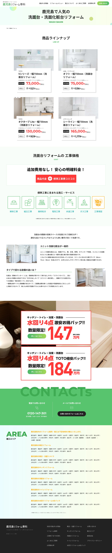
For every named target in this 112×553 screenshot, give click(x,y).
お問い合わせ (103, 3)
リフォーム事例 (52, 531)
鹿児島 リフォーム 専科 (11, 533)
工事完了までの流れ (53, 536)
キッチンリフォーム (73, 531)
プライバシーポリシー (94, 540)
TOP (7, 28)
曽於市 (82, 435)
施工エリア (91, 531)
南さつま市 (89, 435)
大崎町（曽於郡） (36, 440)
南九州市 (96, 435)
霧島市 (40, 435)
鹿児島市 (33, 435)
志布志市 (33, 438)
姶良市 (60, 435)
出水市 (65, 435)
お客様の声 (91, 3)
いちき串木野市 (42, 438)
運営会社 (90, 536)
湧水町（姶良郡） (91, 438)
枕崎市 (57, 438)
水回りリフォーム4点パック (76, 545)
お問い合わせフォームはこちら (71, 414)
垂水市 (69, 438)
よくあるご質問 (81, 3)
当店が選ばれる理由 (53, 526)
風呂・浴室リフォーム (74, 526)
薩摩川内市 (52, 435)
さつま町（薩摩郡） (79, 438)
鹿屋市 (46, 435)
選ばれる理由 (43, 3)
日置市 (71, 435)
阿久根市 (62, 438)
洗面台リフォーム (73, 536)
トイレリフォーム (73, 540)
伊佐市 (51, 438)
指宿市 (76, 435)
